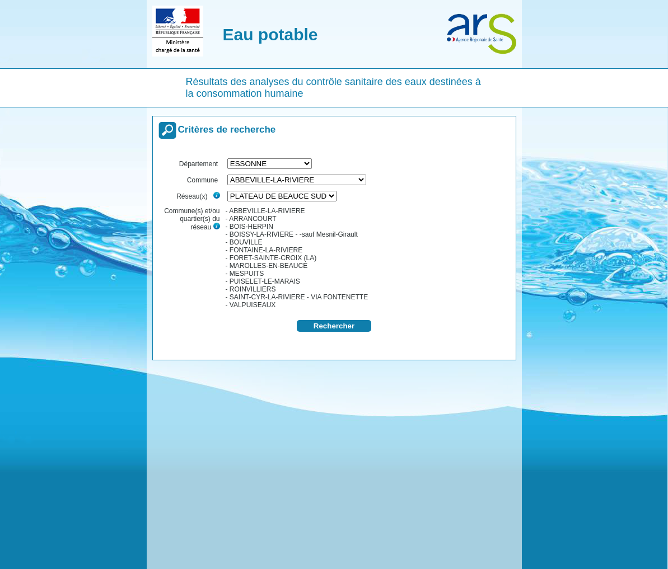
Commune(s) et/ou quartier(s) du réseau (191, 219)
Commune (203, 180)
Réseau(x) (197, 196)
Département (199, 164)
